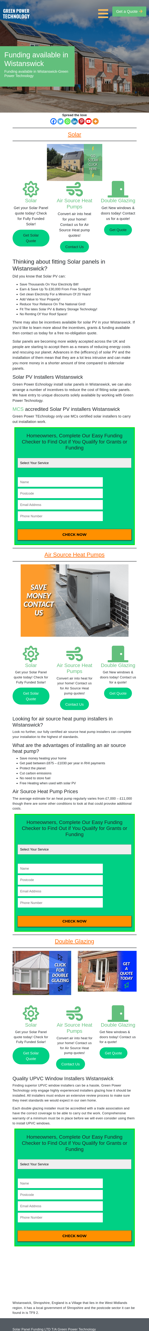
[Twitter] (60, 121)
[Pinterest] (81, 121)
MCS (18, 409)
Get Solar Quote (31, 238)
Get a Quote (129, 11)
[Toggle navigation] (104, 11)
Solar (31, 200)
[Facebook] (53, 121)
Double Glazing (118, 200)
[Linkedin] (74, 121)
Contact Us (74, 247)
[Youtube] (88, 121)
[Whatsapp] (67, 121)
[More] (95, 121)
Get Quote (118, 230)
